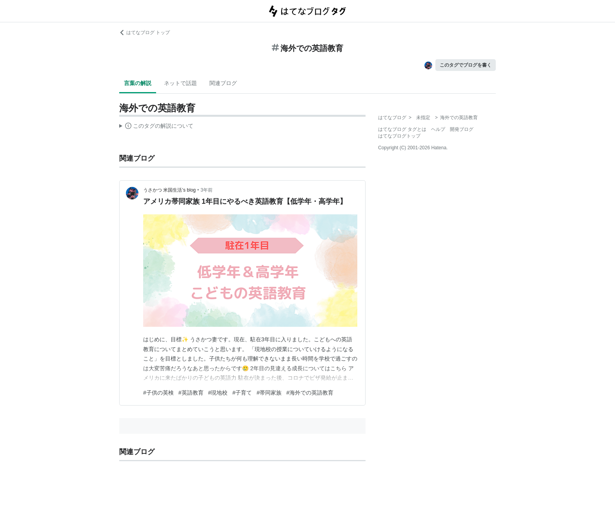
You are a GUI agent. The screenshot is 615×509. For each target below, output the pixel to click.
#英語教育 (191, 392)
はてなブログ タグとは (402, 129)
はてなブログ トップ (144, 32)
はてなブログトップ (399, 136)
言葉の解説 (137, 83)
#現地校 (218, 392)
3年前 (206, 190)
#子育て (242, 392)
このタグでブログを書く (465, 65)
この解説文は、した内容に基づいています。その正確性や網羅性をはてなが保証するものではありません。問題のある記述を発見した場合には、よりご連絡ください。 (156, 126)
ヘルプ (438, 129)
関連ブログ (223, 83)
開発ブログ (461, 129)
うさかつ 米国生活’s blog (169, 190)
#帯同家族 (269, 392)
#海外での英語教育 (309, 392)
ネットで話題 (180, 83)
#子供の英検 (158, 392)
